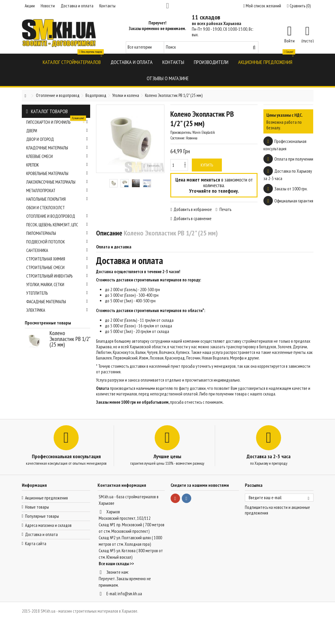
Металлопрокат (57, 190)
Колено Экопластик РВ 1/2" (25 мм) (69, 338)
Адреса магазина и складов (48, 525)
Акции (30, 6)
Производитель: (181, 132)
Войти (289, 40)
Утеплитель (57, 293)
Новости (48, 6)
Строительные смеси (57, 267)
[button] (71, 62)
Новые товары (37, 507)
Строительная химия (57, 259)
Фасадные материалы (57, 301)
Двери (57, 130)
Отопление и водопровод (57, 216)
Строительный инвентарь (57, 276)
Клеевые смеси (57, 156)
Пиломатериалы (57, 233)
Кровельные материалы (57, 173)
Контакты (107, 6)
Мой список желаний (262, 6)
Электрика (57, 310)
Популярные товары (42, 516)
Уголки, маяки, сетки (57, 284)
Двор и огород (57, 139)
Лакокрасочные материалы (57, 182)
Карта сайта (35, 543)
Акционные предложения (46, 498)
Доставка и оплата (77, 6)
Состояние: (177, 138)
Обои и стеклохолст (45, 207)
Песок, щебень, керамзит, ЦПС (57, 224)
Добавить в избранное (193, 209)
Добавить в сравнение (193, 218)
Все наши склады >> (116, 563)
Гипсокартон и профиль (57, 121)
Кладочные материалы (57, 148)
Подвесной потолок (57, 242)
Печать (225, 209)
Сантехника (57, 250)
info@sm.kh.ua (130, 593)
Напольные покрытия (57, 199)
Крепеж (57, 165)
